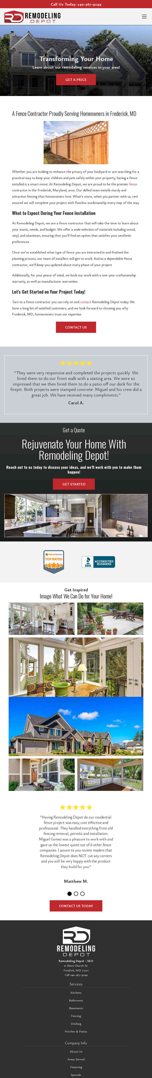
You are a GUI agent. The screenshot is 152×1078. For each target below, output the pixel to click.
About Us (76, 1051)
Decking (76, 1023)
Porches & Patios (76, 1031)
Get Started (74, 484)
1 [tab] (69, 893)
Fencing (76, 1016)
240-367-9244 (78, 975)
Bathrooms (76, 1000)
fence (133, 184)
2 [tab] (76, 893)
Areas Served (76, 1059)
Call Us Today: (76, 4)
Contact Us (76, 327)
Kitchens (76, 992)
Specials (76, 1075)
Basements (76, 1008)
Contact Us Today (76, 905)
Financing (76, 1067)
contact (85, 301)
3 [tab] (82, 893)
